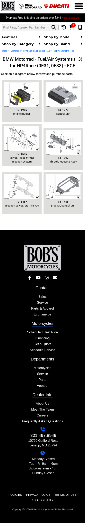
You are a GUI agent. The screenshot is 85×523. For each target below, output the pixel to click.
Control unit (63, 98)
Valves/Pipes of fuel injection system (21, 144)
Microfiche (15, 50)
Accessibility (42, 500)
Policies (15, 494)
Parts (42, 379)
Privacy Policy (38, 494)
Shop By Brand (63, 44)
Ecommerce (42, 314)
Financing (42, 338)
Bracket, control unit (63, 190)
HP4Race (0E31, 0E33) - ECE (36, 50)
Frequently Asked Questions (42, 421)
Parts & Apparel (42, 308)
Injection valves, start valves (21, 190)
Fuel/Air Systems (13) (63, 50)
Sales (42, 296)
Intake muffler (21, 98)
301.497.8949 (43, 435)
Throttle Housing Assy (63, 146)
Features (21, 37)
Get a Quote (42, 344)
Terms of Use (66, 494)
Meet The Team (42, 409)
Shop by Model (63, 37)
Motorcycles (42, 368)
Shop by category (21, 44)
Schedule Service (42, 350)
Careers (42, 415)
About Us (42, 403)
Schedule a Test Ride (42, 332)
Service (42, 302)
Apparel (42, 385)
